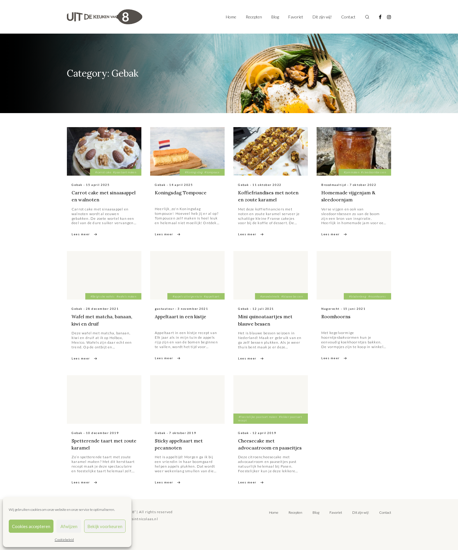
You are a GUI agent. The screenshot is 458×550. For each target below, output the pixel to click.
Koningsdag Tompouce (181, 193)
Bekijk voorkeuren (104, 526)
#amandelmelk (270, 296)
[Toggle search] (367, 17)
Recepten (254, 16)
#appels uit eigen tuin (187, 296)
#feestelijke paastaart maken (258, 416)
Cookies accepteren (31, 526)
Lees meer (81, 234)
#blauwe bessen (292, 296)
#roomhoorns (377, 296)
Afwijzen (68, 526)
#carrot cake (103, 172)
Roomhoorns (336, 316)
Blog (275, 16)
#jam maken (351, 172)
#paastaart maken (124, 172)
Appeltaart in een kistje (181, 316)
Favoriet (295, 16)
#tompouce (211, 172)
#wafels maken (126, 296)
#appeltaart (211, 296)
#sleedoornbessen (373, 172)
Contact (348, 16)
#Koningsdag (194, 172)
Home (231, 16)
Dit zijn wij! (322, 16)
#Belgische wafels (103, 296)
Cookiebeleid (64, 539)
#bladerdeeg (357, 296)
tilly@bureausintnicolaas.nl (133, 518)
